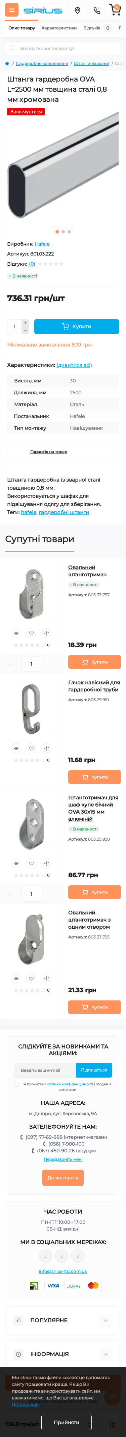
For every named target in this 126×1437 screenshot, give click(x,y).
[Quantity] (14, 326)
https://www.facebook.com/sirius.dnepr (46, 1256)
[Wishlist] (31, 633)
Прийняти (66, 1422)
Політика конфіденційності (69, 1084)
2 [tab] (63, 232)
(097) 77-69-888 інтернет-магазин (66, 1137)
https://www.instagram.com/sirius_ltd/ (62, 1256)
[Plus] (25, 323)
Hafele (42, 244)
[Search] (12, 48)
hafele (28, 512)
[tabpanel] (63, 164)
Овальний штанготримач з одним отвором (89, 919)
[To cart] (94, 662)
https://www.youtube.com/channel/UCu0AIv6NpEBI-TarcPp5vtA (78, 1256)
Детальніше (25, 1404)
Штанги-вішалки (91, 63)
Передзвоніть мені (63, 1159)
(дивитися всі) (74, 365)
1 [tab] (57, 232)
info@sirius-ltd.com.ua (63, 1271)
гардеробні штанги (64, 512)
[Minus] (25, 330)
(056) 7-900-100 (66, 1144)
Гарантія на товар (48, 451)
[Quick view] (16, 633)
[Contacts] (97, 10)
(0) (32, 264)
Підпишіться (94, 1070)
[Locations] (77, 10)
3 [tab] (69, 232)
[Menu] (11, 10)
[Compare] (46, 633)
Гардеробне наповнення (42, 63)
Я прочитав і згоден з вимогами (66, 1087)
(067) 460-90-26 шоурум (66, 1151)
